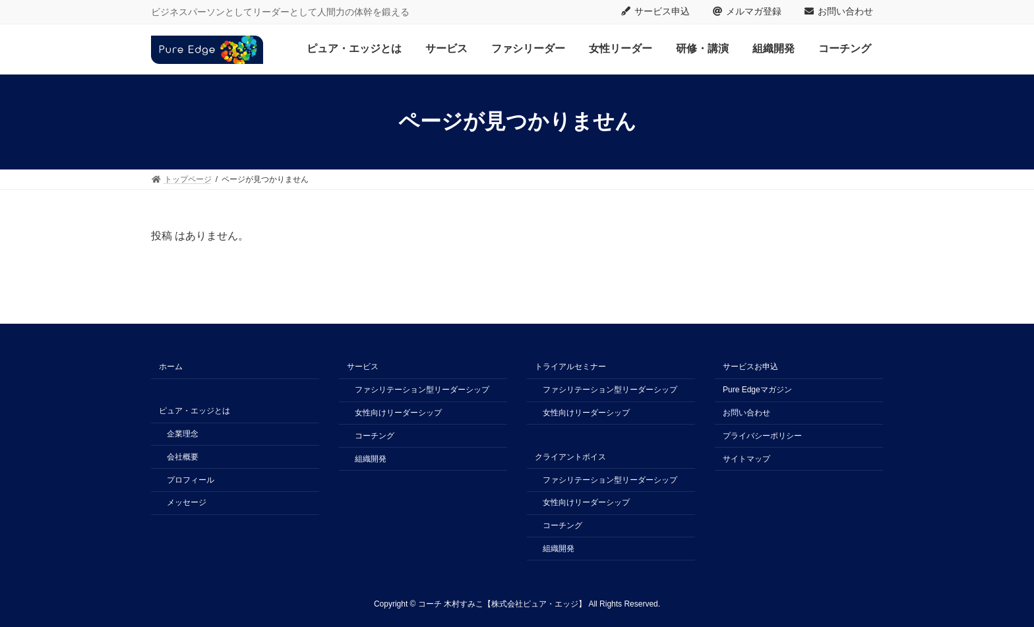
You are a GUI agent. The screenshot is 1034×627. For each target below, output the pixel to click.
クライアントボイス (570, 457)
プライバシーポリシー (762, 435)
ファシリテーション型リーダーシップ (422, 389)
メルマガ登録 (747, 11)
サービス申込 (655, 11)
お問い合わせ (839, 11)
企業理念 (182, 433)
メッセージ (186, 502)
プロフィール (190, 479)
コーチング (374, 435)
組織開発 (370, 458)
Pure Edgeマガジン (757, 389)
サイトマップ (746, 458)
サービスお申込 (750, 366)
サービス (363, 366)
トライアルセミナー (570, 366)
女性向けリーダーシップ (398, 412)
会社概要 (182, 457)
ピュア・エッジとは (194, 410)
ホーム (171, 366)
